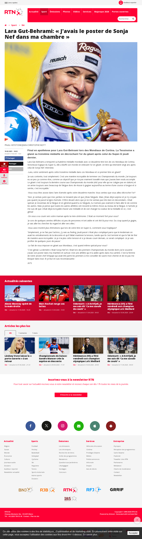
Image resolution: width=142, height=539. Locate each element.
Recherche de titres (66, 453)
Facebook (30, 426)
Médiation (117, 466)
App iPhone (95, 426)
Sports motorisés (38, 472)
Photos (66, 11)
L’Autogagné (63, 466)
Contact (117, 472)
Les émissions (64, 446)
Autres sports (37, 475)
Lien (9, 169)
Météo (88, 456)
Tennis (34, 469)
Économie (8, 456)
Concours (62, 472)
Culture (7, 459)
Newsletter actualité (11, 472)
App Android (111, 426)
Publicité (117, 456)
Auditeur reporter (11, 469)
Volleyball (35, 456)
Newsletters (79, 426)
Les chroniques (65, 449)
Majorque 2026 (101, 11)
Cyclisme (35, 459)
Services (87, 11)
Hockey (34, 449)
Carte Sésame (119, 453)
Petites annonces (92, 459)
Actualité (33, 11)
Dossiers (7, 466)
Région (6, 446)
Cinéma (89, 449)
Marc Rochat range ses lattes (52, 305)
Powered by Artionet (107, 514)
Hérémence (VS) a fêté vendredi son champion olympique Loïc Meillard (120, 306)
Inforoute (90, 462)
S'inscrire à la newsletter (71, 395)
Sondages (62, 469)
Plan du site (34, 516)
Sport (44, 11)
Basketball (35, 453)
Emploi (89, 466)
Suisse (6, 449)
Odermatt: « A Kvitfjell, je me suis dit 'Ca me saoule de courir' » (87, 306)
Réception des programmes (124, 449)
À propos (117, 446)
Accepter (133, 533)
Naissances (63, 459)
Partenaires (118, 462)
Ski (23, 25)
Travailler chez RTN (121, 459)
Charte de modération (122, 469)
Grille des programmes (68, 456)
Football (35, 446)
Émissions (55, 11)
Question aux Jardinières (68, 462)
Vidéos (76, 11)
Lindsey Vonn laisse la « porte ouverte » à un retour (18, 358)
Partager (10, 158)
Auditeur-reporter (127, 3)
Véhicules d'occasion (94, 446)
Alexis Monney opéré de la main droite (18, 305)
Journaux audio (10, 462)
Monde (7, 453)
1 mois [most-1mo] (35, 333)
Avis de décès (91, 469)
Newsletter (118, 475)
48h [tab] (10, 333)
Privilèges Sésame (93, 453)
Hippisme (35, 466)
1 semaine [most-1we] (22, 333)
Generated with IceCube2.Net (126, 514)
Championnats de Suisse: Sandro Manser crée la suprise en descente (53, 358)
